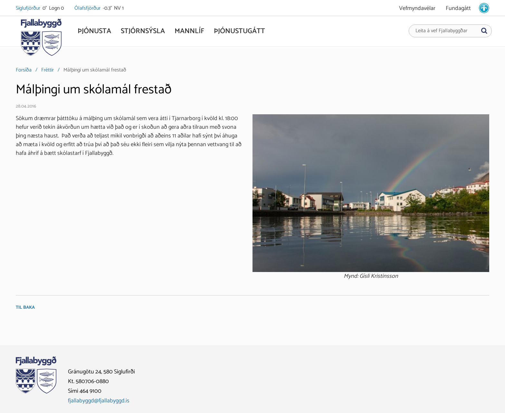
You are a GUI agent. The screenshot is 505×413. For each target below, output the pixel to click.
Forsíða (24, 70)
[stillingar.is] (484, 8)
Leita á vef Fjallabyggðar (441, 31)
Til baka (25, 307)
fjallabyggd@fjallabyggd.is (98, 401)
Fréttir (47, 70)
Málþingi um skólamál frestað (94, 70)
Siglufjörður (28, 8)
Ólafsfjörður (87, 8)
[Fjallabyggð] (41, 39)
